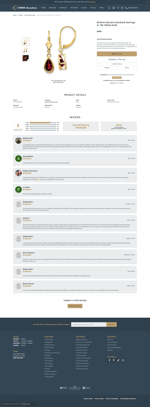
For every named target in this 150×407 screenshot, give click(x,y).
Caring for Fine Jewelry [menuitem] (83, 358)
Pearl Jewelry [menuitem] (49, 358)
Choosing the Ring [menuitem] (82, 347)
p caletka (26, 187)
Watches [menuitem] (47, 369)
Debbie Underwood (30, 171)
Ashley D (26, 218)
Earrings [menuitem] (47, 350)
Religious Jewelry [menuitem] (50, 374)
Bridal (44, 8)
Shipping (107, 67)
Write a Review (75, 306)
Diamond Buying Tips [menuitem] (83, 345)
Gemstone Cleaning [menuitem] (82, 363)
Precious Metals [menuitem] (81, 355)
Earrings (21, 15)
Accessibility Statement (128, 398)
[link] (131, 8)
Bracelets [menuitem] (47, 355)
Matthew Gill (28, 138)
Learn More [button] (92, 2)
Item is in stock (117, 77)
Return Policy (88, 398)
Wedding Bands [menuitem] (50, 345)
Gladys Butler (28, 202)
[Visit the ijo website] (63, 388)
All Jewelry (74, 8)
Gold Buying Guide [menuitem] (82, 369)
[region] (58, 49)
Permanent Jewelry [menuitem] (51, 371)
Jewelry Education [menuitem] (81, 339)
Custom (84, 8)
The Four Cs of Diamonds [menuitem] (84, 342)
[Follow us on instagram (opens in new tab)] (123, 360)
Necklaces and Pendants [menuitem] (52, 353)
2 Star (27, 128)
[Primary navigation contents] (72, 8)
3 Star (27, 126)
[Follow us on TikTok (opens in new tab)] (118, 360)
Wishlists (110, 350)
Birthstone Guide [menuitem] (81, 350)
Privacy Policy (99, 398)
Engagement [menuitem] (49, 342)
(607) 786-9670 (58, 82)
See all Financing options (104, 39)
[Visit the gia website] (86, 388)
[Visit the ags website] (75, 388)
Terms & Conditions (112, 398)
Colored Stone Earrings (29, 15)
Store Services (111, 345)
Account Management (114, 347)
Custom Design (112, 342)
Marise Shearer (28, 284)
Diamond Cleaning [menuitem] (82, 361)
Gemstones (63, 8)
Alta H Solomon (29, 253)
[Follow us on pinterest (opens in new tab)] (114, 360)
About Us (110, 339)
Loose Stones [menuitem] (49, 339)
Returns (127, 67)
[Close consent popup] (37, 404)
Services (93, 8)
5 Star (27, 122)
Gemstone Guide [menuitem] (81, 353)
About (102, 8)
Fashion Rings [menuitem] (49, 347)
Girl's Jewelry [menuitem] (49, 363)
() (58, 122)
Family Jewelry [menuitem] (49, 377)
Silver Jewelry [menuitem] (49, 361)
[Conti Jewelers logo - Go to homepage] (24, 8)
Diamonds (52, 8)
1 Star (27, 130)
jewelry (15, 15)
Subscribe (111, 324)
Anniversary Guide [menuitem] (82, 366)
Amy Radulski (28, 156)
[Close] (147, 2)
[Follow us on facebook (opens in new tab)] (109, 360)
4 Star (27, 124)
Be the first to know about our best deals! (51, 324)
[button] (109, 8)
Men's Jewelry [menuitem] (49, 366)
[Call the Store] (18, 358)
